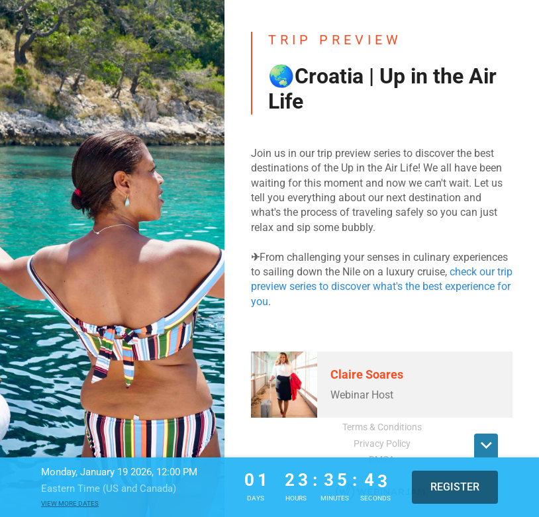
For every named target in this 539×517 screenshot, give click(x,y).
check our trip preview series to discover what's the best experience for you (382, 286)
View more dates (70, 503)
